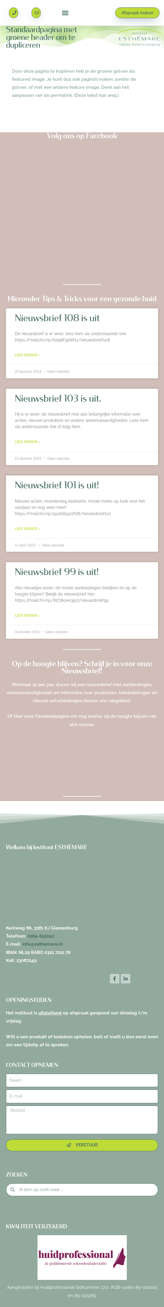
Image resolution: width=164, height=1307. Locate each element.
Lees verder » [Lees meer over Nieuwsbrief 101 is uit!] (27, 529)
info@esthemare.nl (42, 944)
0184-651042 (40, 935)
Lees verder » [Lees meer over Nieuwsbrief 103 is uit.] (27, 442)
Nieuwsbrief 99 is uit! (57, 572)
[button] (65, 12)
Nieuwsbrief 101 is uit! (57, 485)
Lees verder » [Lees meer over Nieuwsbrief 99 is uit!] (27, 615)
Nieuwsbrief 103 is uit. (58, 398)
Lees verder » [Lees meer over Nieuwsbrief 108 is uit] (27, 355)
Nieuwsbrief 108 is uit (57, 318)
